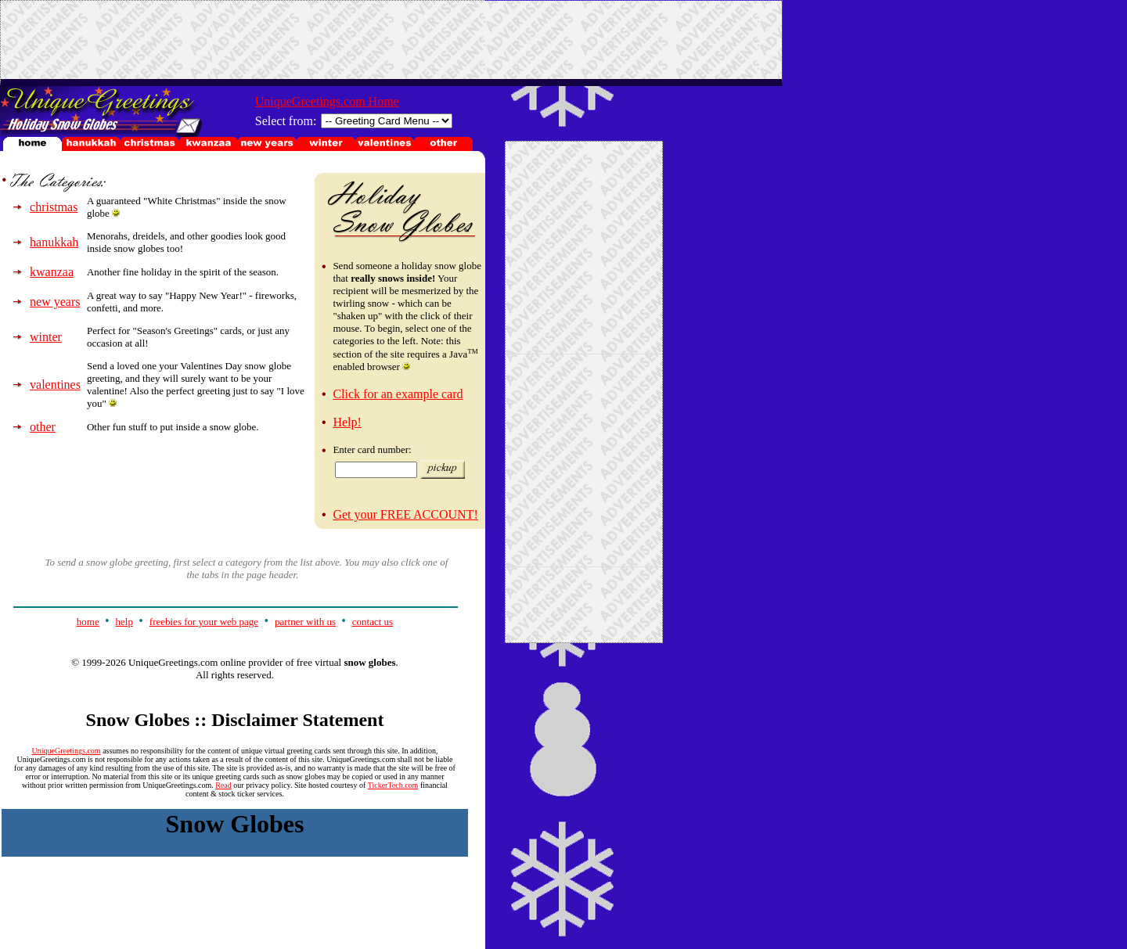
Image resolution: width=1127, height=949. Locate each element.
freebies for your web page (203, 621)
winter (46, 336)
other (43, 426)
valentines (55, 384)
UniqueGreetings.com (66, 750)
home (88, 621)
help (124, 621)
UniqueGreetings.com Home (327, 101)
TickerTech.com (393, 785)
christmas (53, 207)
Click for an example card (398, 394)
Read (223, 785)
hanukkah (54, 242)
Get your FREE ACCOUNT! (405, 514)
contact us (372, 621)
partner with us (305, 621)
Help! (347, 422)
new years (55, 301)
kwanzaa (52, 272)
